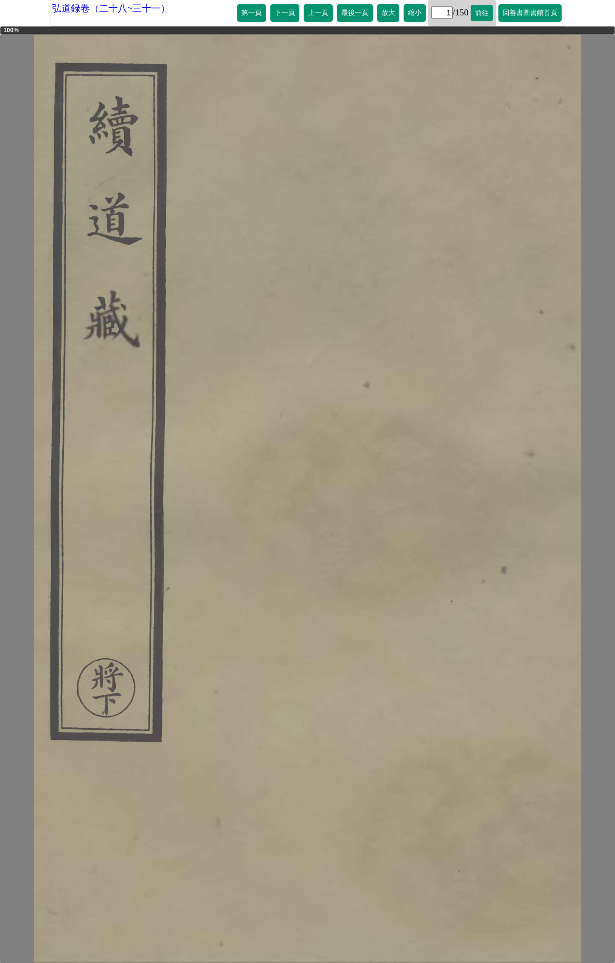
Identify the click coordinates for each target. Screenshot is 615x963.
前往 (482, 13)
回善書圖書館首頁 (530, 12)
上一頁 (318, 12)
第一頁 (251, 12)
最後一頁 (355, 12)
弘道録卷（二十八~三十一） (111, 8)
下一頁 (285, 12)
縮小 (415, 12)
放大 (388, 12)
